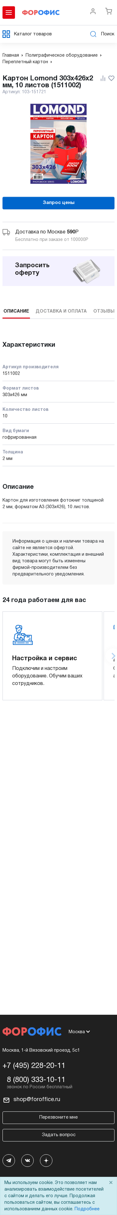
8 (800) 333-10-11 (36, 1080)
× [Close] (111, 1183)
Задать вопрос (59, 1135)
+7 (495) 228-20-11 (33, 1066)
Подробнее (87, 1209)
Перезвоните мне (58, 1117)
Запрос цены (59, 203)
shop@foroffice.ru (36, 1099)
